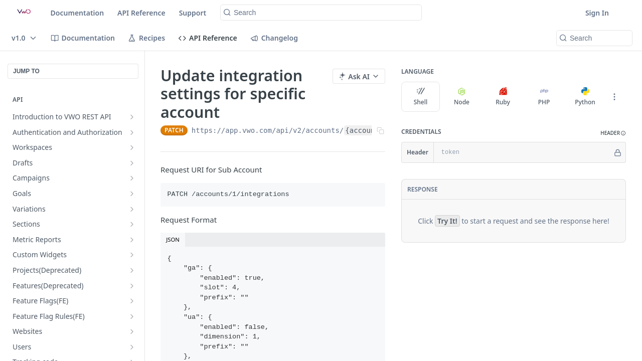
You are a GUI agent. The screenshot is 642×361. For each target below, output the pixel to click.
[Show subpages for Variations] (132, 209)
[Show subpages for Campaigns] (132, 178)
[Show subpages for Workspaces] (132, 147)
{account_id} (370, 130)
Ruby (503, 96)
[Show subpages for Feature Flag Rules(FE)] (132, 316)
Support (193, 13)
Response (422, 189)
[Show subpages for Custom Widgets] (132, 255)
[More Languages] (614, 96)
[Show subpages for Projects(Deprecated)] (132, 270)
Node (461, 96)
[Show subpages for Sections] (132, 224)
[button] (613, 133)
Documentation (77, 13)
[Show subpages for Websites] (132, 331)
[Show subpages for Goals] (132, 194)
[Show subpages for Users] (132, 347)
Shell (421, 96)
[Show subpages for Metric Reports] (132, 240)
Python (585, 96)
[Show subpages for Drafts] (132, 163)
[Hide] (617, 152)
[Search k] (321, 12)
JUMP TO (26, 71)
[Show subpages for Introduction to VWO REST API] (132, 117)
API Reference (141, 13)
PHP (544, 96)
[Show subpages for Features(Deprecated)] (132, 286)
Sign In (597, 13)
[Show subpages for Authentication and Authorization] (132, 132)
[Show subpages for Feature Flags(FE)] (132, 301)
